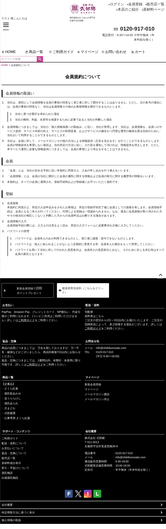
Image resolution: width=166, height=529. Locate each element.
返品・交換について (14, 453)
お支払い (7, 305)
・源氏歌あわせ (11, 393)
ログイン (117, 4)
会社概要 (90, 431)
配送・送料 (92, 305)
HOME (9, 52)
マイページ (87, 52)
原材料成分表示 (11, 463)
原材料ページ (153, 9)
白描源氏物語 (10, 477)
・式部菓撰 (8, 413)
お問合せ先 (92, 341)
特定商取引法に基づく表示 (18, 512)
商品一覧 (34, 52)
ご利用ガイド (61, 52)
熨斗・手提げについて (15, 467)
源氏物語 (7, 472)
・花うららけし (11, 398)
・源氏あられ (10, 403)
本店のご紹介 (128, 9)
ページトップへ (160, 275)
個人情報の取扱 (11, 520)
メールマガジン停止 (97, 399)
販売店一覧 (155, 4)
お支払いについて (13, 448)
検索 (40, 59)
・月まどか (8, 408)
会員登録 (135, 4)
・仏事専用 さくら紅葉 (16, 418)
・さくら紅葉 (10, 388)
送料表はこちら (94, 316)
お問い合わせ (114, 52)
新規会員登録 (93, 384)
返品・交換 (9, 341)
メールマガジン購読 (97, 394)
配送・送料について (14, 443)
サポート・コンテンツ (16, 431)
